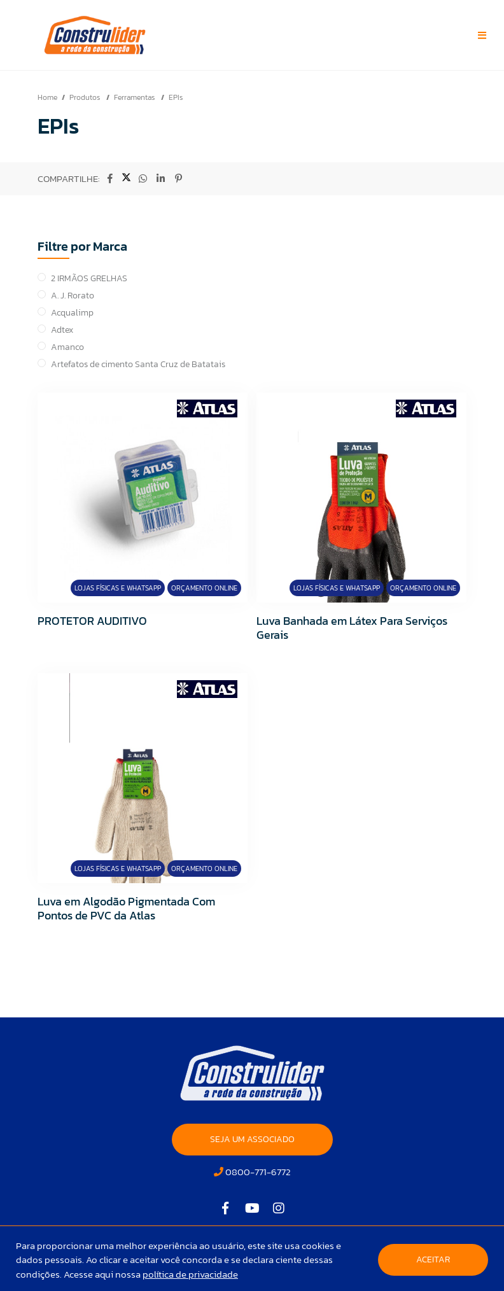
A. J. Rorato (72, 295)
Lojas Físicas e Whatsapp (117, 588)
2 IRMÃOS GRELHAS (89, 278)
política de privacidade (190, 1274)
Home (47, 97)
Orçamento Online (204, 588)
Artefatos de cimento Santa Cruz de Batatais (138, 364)
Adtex (62, 330)
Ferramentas (135, 97)
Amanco (67, 347)
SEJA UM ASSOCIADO (252, 1139)
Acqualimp (72, 312)
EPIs (176, 97)
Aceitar (433, 1259)
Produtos (85, 97)
